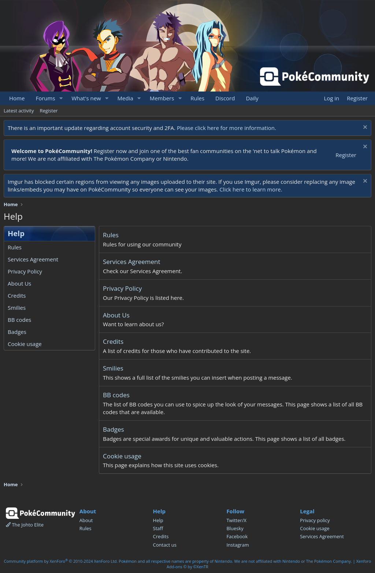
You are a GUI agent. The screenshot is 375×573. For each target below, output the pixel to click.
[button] (61, 98)
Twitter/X (236, 520)
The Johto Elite (25, 524)
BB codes (19, 319)
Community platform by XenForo (61, 561)
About (86, 520)
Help (158, 520)
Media (125, 98)
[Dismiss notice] (364, 128)
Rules (197, 98)
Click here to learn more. (250, 189)
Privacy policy (315, 520)
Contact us (165, 545)
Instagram (237, 545)
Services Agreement (33, 259)
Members (162, 98)
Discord (225, 98)
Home (17, 98)
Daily (252, 98)
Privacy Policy (25, 271)
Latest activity (19, 110)
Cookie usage (25, 343)
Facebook (237, 536)
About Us (19, 283)
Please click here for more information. (226, 127)
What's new (86, 98)
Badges (17, 331)
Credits (17, 295)
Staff (158, 528)
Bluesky (235, 528)
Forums (45, 98)
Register (48, 110)
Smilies (17, 307)
